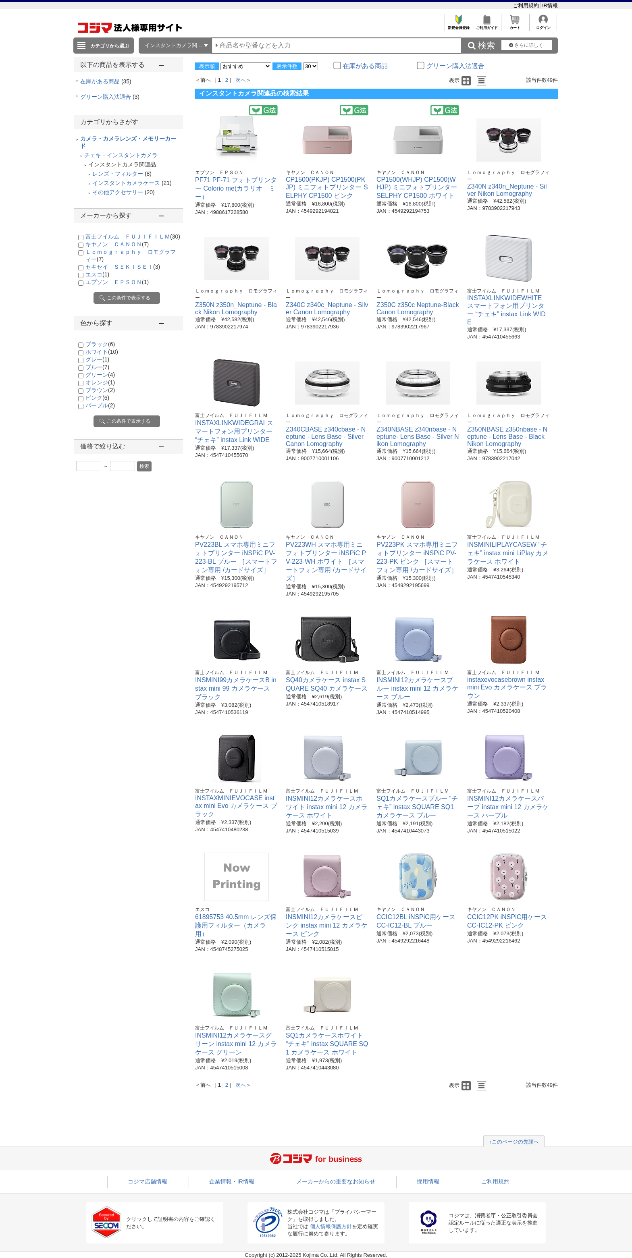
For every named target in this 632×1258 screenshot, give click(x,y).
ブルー (97, 367)
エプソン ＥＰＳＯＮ (117, 282)
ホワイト (101, 352)
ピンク (97, 397)
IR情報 (550, 5)
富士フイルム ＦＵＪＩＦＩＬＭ (132, 236)
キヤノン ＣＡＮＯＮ (117, 244)
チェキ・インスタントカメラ (121, 155)
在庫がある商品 (105, 81)
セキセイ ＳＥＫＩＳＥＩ (122, 267)
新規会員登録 (458, 25)
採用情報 (428, 1181)
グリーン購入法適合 (109, 96)
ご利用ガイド (487, 25)
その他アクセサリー (117, 192)
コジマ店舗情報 (147, 1181)
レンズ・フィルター (117, 173)
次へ (240, 80)
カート (515, 25)
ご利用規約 (527, 5)
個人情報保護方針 (331, 1226)
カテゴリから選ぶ (109, 46)
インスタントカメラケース (126, 183)
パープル (100, 405)
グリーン (100, 375)
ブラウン (100, 390)
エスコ (97, 274)
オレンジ (100, 382)
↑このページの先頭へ (514, 1142)
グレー (97, 359)
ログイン (543, 25)
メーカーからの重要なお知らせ (335, 1181)
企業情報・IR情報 (231, 1181)
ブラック (100, 344)
